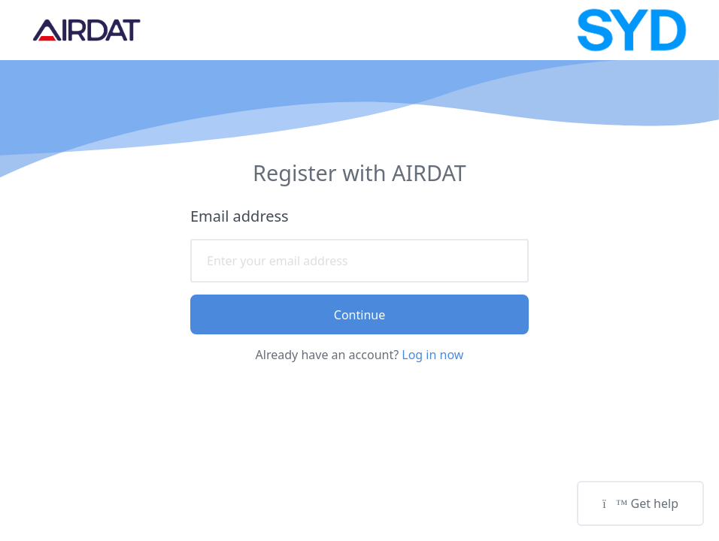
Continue (359, 315)
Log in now (432, 354)
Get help (640, 503)
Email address (239, 216)
